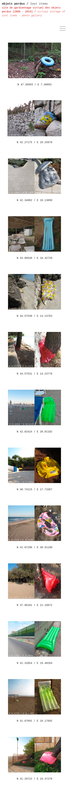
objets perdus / (25, 4)
